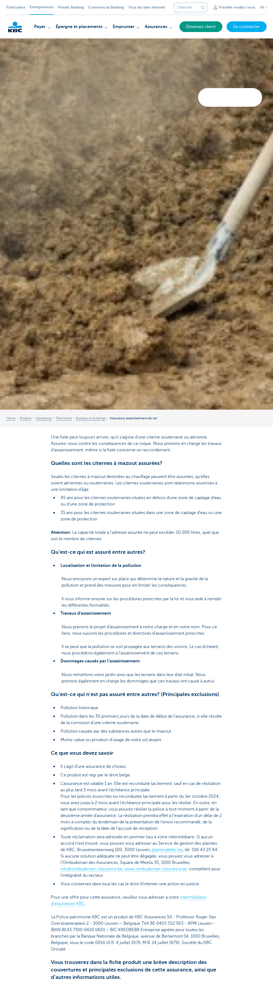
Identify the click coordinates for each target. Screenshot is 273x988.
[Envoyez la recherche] (203, 7)
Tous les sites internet (146, 7)
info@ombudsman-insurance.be (91, 869)
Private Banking (71, 7)
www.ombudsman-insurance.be (156, 869)
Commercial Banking (106, 7)
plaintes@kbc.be (167, 849)
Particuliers (15, 7)
